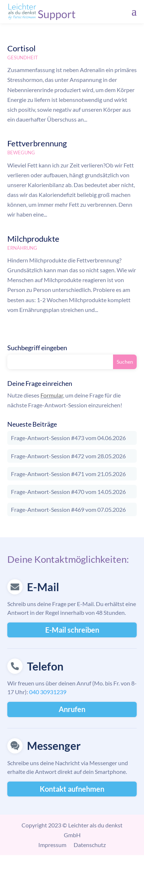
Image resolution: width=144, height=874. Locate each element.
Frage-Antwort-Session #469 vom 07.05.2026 (68, 509)
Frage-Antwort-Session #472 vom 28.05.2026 (68, 455)
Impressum (52, 844)
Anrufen (72, 709)
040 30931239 (47, 691)
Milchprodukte (33, 239)
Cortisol (21, 48)
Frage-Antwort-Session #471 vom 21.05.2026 (68, 473)
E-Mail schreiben (72, 629)
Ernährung (22, 248)
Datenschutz (90, 844)
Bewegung (21, 152)
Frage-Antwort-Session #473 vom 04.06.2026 (68, 437)
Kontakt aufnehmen (72, 788)
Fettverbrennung (37, 143)
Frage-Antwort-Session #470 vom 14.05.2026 (68, 491)
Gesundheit (22, 57)
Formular (51, 395)
